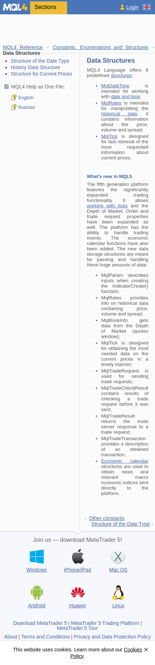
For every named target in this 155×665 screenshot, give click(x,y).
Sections (45, 7)
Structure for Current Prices (41, 74)
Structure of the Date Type (40, 61)
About (10, 637)
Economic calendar (124, 461)
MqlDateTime (115, 85)
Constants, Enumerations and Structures (101, 47)
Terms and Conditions (45, 637)
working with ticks (107, 205)
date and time (125, 96)
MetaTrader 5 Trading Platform (105, 623)
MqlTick (109, 136)
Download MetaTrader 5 (40, 623)
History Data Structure (35, 67)
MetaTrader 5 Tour (77, 628)
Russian (26, 107)
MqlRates (111, 103)
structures (121, 75)
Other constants (107, 518)
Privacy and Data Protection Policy (112, 637)
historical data (119, 113)
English (26, 97)
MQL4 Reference (23, 47)
